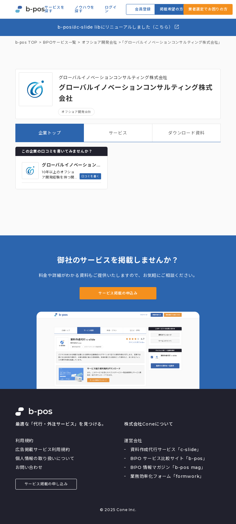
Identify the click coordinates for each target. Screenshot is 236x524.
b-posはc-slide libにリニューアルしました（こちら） (118, 27)
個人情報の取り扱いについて (44, 458)
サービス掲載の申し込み (46, 484)
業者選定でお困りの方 (208, 9)
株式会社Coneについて (148, 424)
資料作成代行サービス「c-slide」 (165, 449)
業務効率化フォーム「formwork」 (167, 476)
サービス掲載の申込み (118, 293)
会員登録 (143, 9)
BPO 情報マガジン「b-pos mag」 (168, 467)
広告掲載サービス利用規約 (42, 449)
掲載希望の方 (171, 9)
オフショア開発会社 (76, 112)
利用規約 (24, 440)
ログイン (110, 9)
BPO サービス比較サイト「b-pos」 (168, 458)
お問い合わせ (29, 467)
